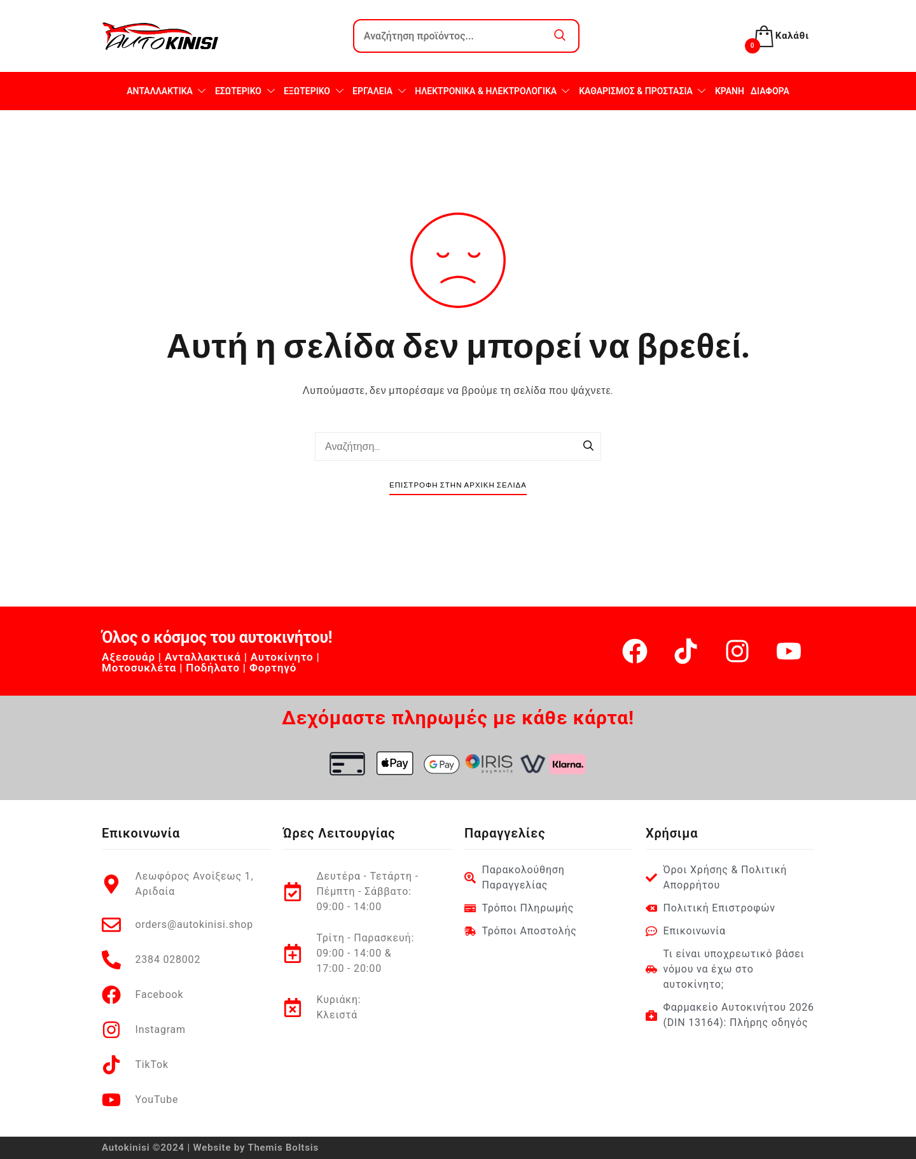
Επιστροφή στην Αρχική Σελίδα (458, 485)
